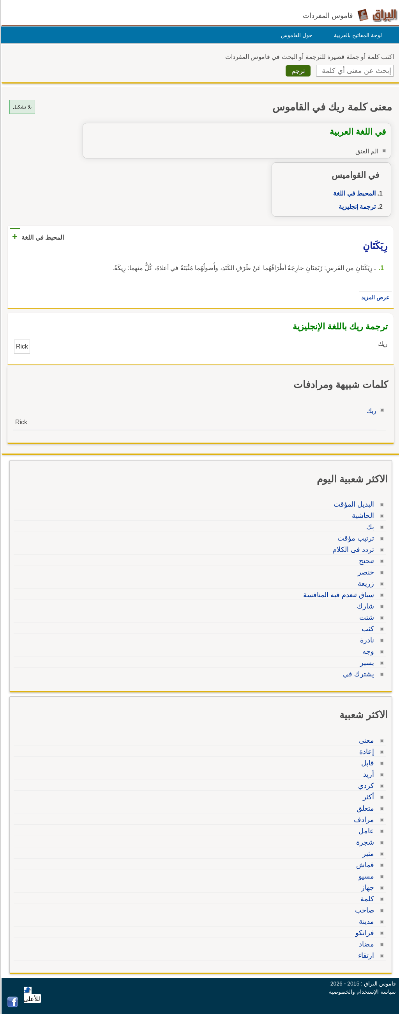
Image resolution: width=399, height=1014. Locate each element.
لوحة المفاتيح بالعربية (357, 35)
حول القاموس (295, 35)
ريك (370, 410)
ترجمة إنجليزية (355, 206)
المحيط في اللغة (353, 193)
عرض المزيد (374, 297)
